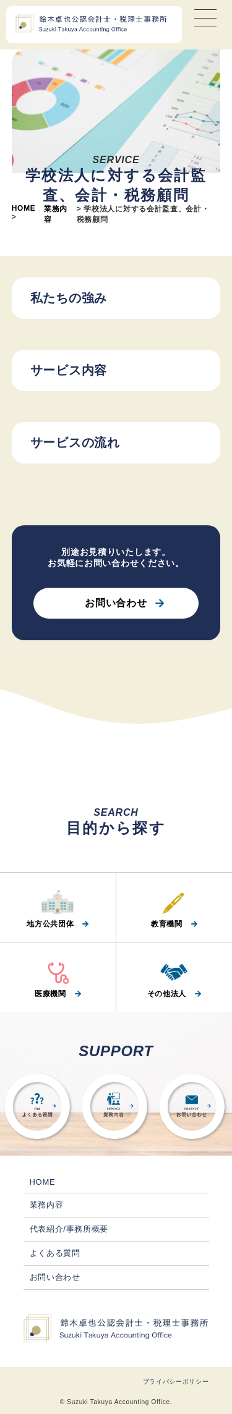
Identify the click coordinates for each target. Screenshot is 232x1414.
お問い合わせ (116, 603)
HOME (24, 208)
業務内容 (47, 1204)
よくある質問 (55, 1253)
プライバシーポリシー (176, 1381)
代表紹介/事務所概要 (69, 1229)
